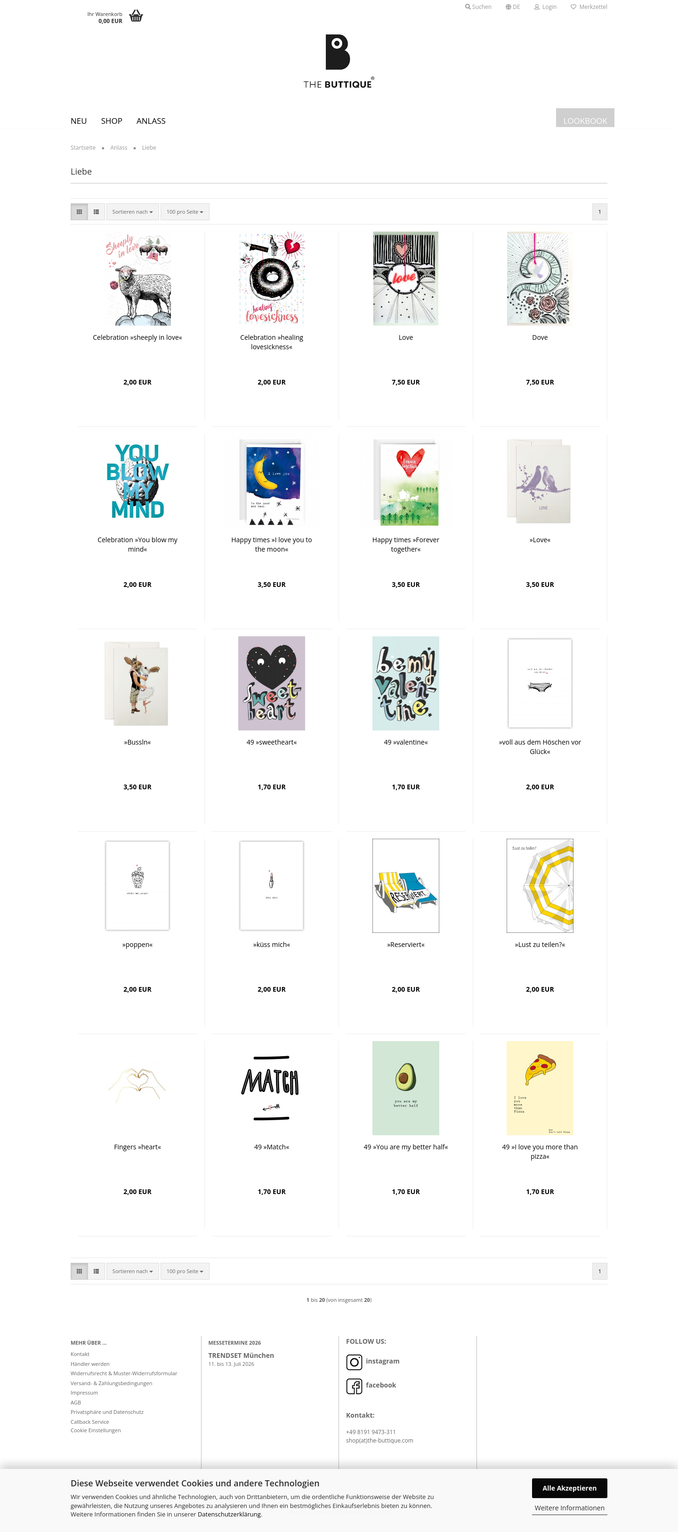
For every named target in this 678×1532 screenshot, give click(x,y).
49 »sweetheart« (272, 749)
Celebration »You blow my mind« (137, 551)
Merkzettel (589, 7)
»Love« (540, 546)
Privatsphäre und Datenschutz (107, 1418)
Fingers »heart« (137, 1153)
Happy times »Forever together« (405, 551)
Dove (540, 344)
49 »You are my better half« (406, 1153)
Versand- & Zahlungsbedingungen (112, 1390)
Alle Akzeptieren (570, 1488)
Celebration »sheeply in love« (137, 344)
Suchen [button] (478, 7)
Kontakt (80, 1360)
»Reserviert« (406, 951)
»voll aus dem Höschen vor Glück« (540, 754)
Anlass (151, 120)
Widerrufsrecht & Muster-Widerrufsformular (124, 1380)
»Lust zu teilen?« (540, 951)
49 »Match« (271, 1153)
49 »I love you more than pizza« (540, 1158)
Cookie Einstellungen (96, 1437)
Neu (79, 120)
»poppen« (137, 951)
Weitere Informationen (570, 1507)
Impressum (84, 1399)
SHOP (111, 120)
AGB (76, 1409)
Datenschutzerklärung (229, 1514)
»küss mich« (272, 951)
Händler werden (90, 1370)
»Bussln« (137, 749)
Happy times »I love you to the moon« (271, 551)
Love (406, 344)
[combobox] (132, 218)
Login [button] (545, 7)
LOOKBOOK (585, 120)
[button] (513, 7)
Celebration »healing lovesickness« (271, 349)
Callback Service (90, 1428)
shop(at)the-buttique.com (379, 1448)
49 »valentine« (406, 749)
